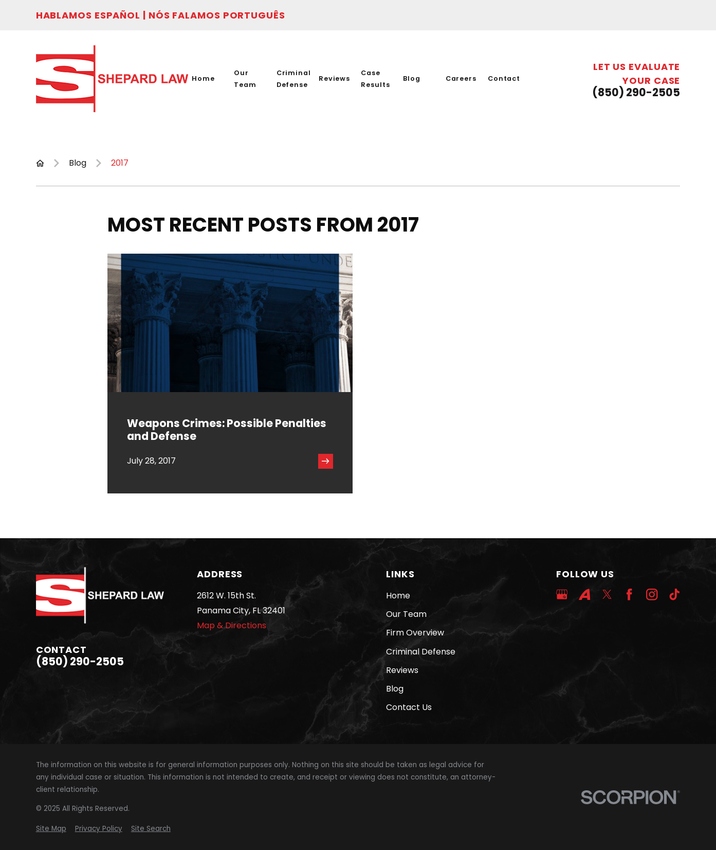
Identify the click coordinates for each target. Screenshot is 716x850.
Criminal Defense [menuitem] (294, 78)
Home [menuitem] (203, 78)
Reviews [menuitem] (334, 78)
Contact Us (409, 707)
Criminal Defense (420, 652)
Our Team (406, 614)
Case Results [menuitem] (375, 78)
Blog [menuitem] (411, 78)
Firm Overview (415, 633)
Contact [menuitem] (504, 78)
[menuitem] (51, 829)
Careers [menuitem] (461, 78)
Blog (394, 689)
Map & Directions (231, 625)
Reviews (402, 670)
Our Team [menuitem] (245, 78)
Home (398, 595)
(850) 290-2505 (636, 92)
